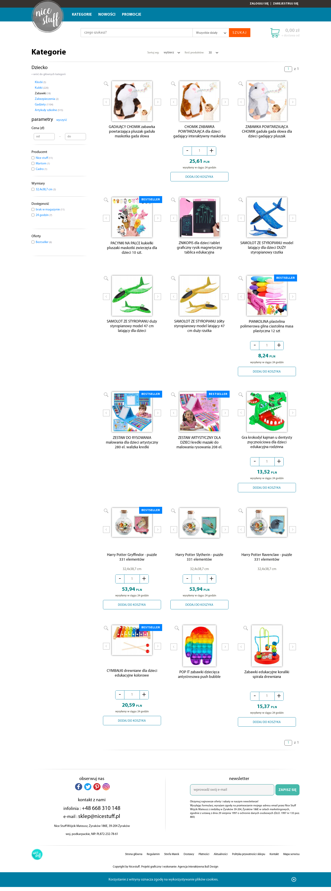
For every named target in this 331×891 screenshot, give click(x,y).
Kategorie (82, 15)
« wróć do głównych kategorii (48, 74)
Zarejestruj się (285, 3)
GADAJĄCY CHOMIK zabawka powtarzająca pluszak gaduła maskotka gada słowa (132, 132)
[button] (78, 791)
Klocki (40, 82)
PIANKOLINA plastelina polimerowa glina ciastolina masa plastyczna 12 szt (266, 329)
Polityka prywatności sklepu (248, 859)
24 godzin (44, 215)
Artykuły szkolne (49, 110)
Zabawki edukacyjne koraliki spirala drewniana (266, 679)
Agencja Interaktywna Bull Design (198, 871)
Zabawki (43, 93)
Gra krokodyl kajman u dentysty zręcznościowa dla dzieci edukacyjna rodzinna (267, 446)
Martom (43, 163)
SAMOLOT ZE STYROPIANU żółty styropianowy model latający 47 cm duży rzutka (199, 329)
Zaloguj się (259, 3)
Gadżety (44, 104)
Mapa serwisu (291, 859)
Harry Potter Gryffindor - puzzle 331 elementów (132, 561)
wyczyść (61, 120)
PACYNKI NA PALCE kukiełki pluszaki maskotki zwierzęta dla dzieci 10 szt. (132, 250)
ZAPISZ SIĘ (287, 795)
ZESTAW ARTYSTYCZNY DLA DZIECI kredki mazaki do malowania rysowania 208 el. (199, 446)
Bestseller (44, 242)
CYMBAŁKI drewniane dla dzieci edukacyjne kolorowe (132, 678)
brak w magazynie (50, 209)
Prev (106, 105)
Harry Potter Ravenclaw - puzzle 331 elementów (266, 561)
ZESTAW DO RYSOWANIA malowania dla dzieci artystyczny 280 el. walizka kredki (132, 446)
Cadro (41, 169)
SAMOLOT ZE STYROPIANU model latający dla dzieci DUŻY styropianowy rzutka (266, 250)
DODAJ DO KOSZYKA (199, 178)
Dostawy (189, 859)
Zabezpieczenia (47, 99)
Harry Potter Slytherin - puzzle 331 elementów (199, 561)
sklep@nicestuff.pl (99, 821)
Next (157, 105)
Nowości (106, 15)
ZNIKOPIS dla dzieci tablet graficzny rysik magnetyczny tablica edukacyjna (199, 250)
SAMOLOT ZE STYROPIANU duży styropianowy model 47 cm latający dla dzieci (132, 329)
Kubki (41, 88)
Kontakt (274, 859)
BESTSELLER (150, 200)
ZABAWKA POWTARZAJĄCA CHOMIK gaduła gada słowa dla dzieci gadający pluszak (267, 132)
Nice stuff (44, 158)
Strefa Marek (171, 859)
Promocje (131, 15)
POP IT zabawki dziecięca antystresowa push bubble (199, 679)
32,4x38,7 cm (46, 189)
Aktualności (221, 859)
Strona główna (133, 859)
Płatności (204, 859)
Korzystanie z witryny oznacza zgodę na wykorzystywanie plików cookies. (163, 884)
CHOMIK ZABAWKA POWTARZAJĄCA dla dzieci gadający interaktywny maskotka (199, 132)
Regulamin (153, 859)
